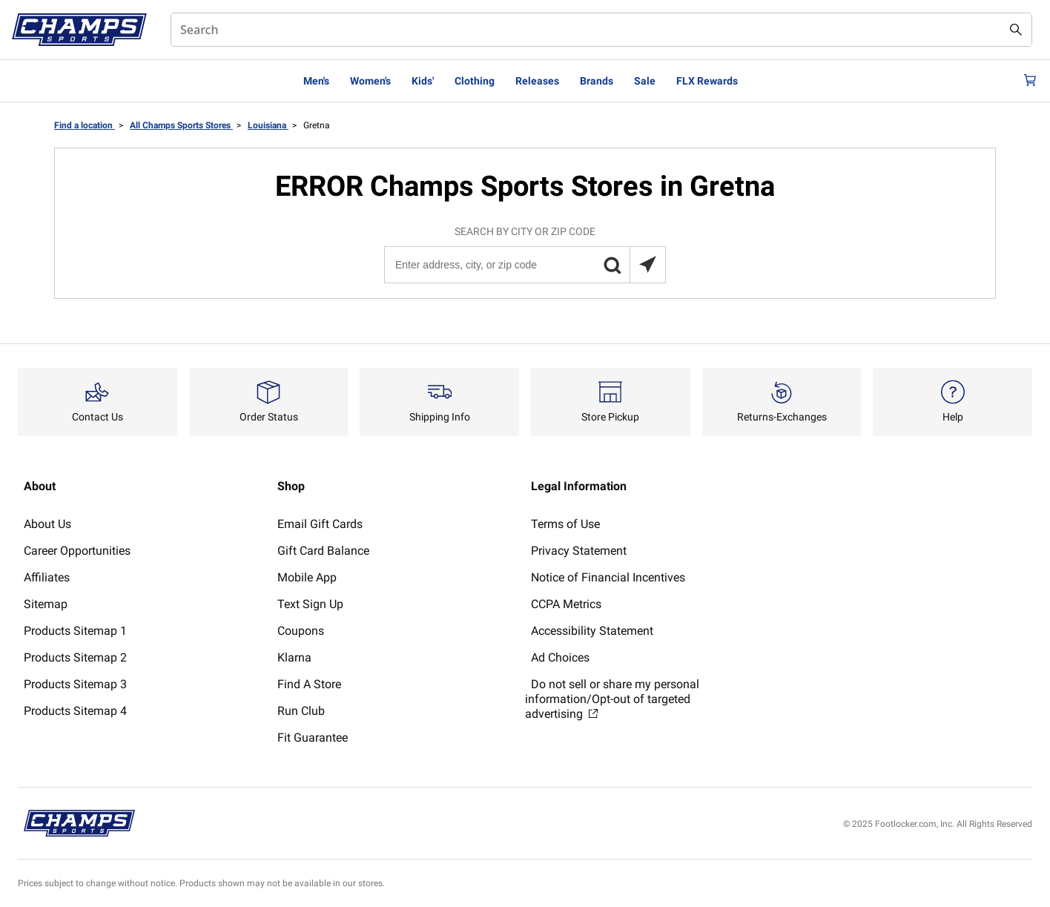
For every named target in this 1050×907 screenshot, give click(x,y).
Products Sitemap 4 (75, 711)
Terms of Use (565, 524)
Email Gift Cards (320, 524)
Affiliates (47, 577)
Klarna (294, 657)
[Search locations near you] (647, 265)
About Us (47, 524)
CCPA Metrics (566, 604)
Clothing (475, 81)
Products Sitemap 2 (75, 657)
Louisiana (268, 125)
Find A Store (309, 684)
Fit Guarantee (312, 737)
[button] (612, 265)
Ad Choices (560, 657)
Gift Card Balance (323, 551)
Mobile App (307, 577)
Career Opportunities (77, 551)
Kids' (423, 81)
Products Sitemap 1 (75, 631)
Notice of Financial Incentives (608, 577)
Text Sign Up (310, 604)
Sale (645, 81)
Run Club (301, 711)
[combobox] (601, 29)
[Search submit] (1015, 29)
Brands (596, 81)
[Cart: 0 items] (1026, 81)
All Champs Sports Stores (181, 125)
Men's (316, 81)
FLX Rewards (707, 81)
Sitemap (45, 604)
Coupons (300, 631)
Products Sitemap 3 (75, 684)
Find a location (84, 125)
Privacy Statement (579, 551)
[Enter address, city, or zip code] (524, 265)
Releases (537, 81)
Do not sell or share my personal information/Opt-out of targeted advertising (612, 699)
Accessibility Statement (592, 631)
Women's (370, 81)
